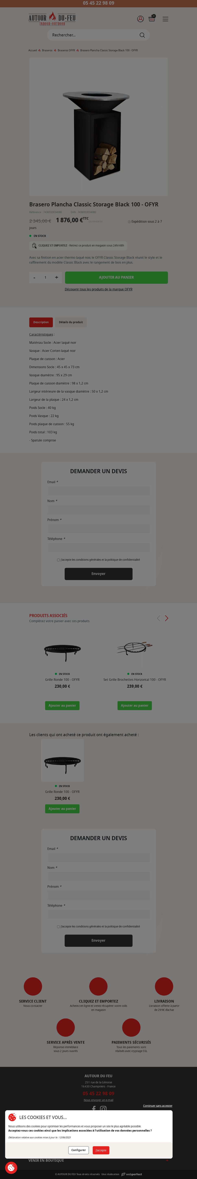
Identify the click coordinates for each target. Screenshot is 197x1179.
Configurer (78, 1150)
